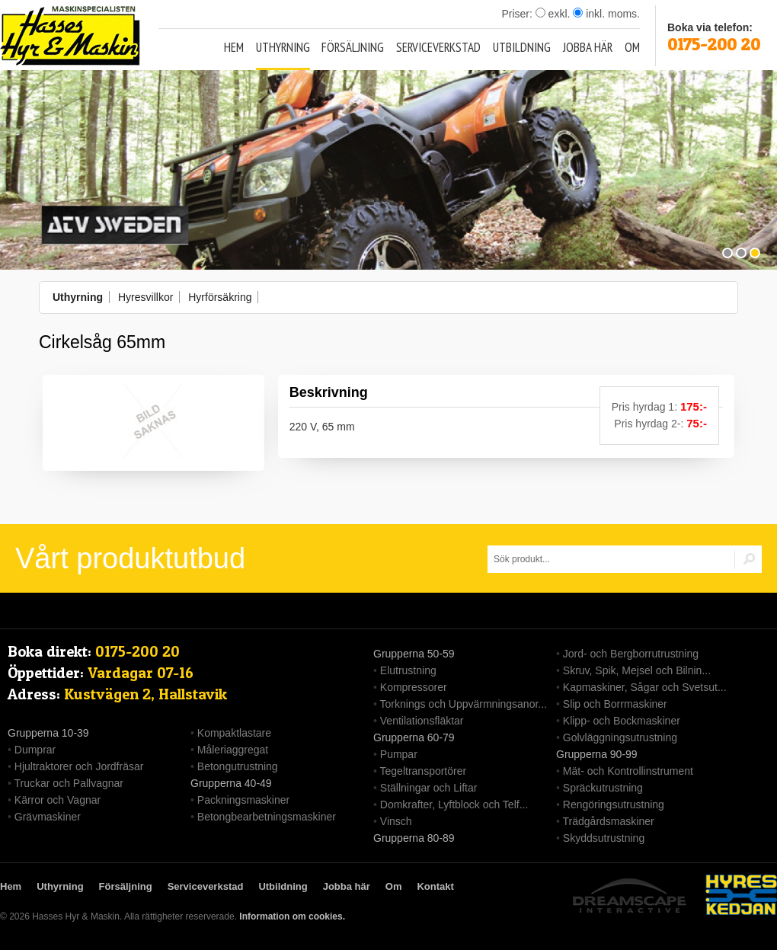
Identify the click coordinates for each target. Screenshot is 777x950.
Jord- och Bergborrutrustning (631, 654)
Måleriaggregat (232, 750)
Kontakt (435, 886)
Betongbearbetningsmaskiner (266, 817)
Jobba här (587, 47)
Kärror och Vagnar (57, 800)
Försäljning (352, 47)
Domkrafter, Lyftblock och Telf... (454, 804)
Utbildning (522, 47)
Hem (234, 47)
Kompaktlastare (234, 733)
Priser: (518, 14)
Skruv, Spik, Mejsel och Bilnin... (637, 670)
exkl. (553, 14)
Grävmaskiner (47, 817)
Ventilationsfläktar (422, 721)
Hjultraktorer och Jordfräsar (79, 766)
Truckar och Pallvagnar (68, 783)
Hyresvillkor (145, 297)
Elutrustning (408, 670)
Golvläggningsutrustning (620, 737)
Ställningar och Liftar (429, 788)
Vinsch (396, 821)
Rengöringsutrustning (613, 804)
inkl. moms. (606, 14)
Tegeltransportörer (423, 771)
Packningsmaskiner (243, 800)
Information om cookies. (292, 916)
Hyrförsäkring (219, 297)
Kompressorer (413, 687)
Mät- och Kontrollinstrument (628, 771)
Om (632, 47)
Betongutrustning (237, 766)
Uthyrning (283, 47)
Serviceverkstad (438, 47)
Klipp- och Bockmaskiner (621, 721)
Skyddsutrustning (603, 838)
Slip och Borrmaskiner (615, 704)
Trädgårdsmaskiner (608, 821)
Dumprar (35, 750)
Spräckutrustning (603, 788)
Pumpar (398, 754)
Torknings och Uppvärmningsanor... (463, 704)
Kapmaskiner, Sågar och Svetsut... (645, 687)
